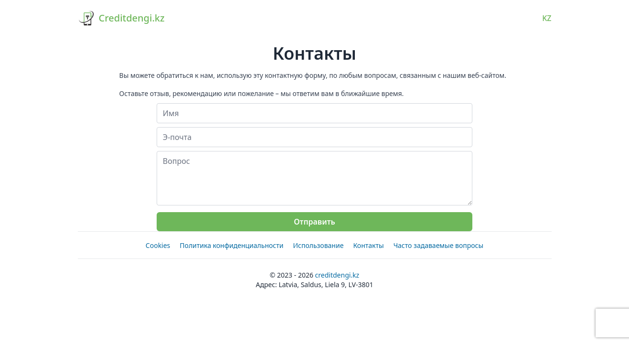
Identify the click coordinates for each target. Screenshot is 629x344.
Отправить (314, 221)
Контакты (368, 245)
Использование (318, 245)
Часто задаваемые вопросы (439, 245)
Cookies (158, 245)
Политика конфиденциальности (231, 245)
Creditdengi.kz (337, 275)
